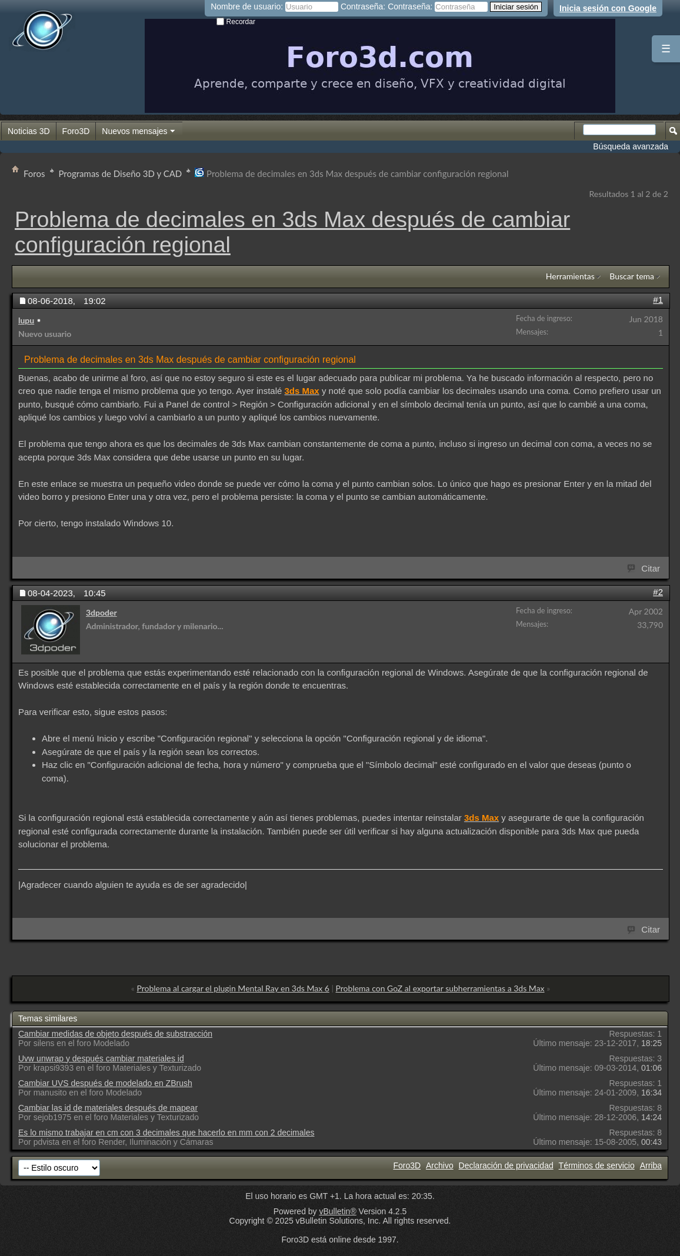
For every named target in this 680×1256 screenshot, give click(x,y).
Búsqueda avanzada (630, 146)
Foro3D (76, 131)
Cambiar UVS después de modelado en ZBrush (105, 1083)
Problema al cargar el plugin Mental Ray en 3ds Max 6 (232, 988)
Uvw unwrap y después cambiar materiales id (101, 1058)
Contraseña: (363, 6)
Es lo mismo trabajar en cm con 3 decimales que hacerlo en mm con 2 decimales (166, 1132)
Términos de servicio (597, 1165)
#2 (658, 592)
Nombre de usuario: (247, 6)
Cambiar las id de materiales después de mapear (108, 1108)
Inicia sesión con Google (607, 8)
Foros (34, 173)
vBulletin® (337, 1211)
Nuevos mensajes (139, 132)
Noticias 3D (29, 131)
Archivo (440, 1165)
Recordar (235, 22)
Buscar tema (631, 276)
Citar (644, 567)
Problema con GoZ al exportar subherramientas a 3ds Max (440, 988)
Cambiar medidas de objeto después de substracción (115, 1033)
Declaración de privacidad (506, 1165)
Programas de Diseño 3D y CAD (120, 173)
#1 (658, 300)
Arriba (651, 1165)
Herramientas (570, 276)
